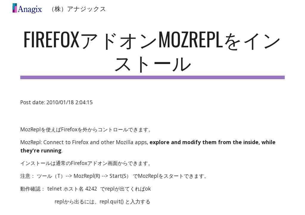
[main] (152, 53)
